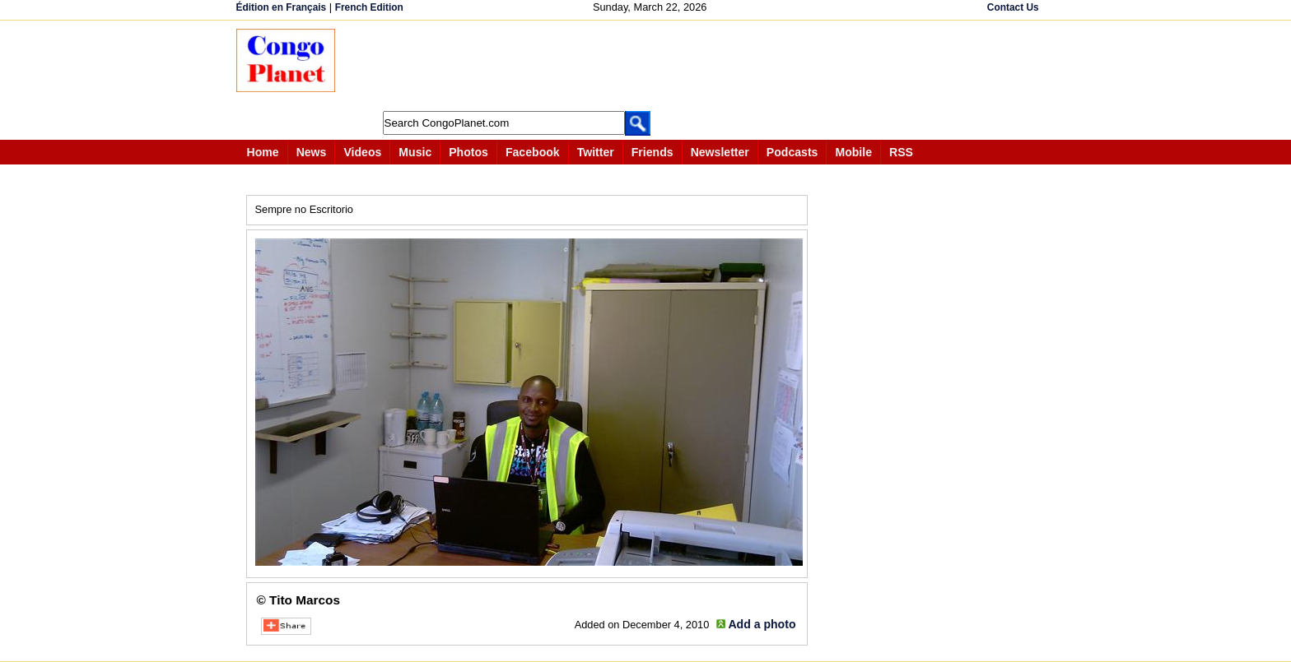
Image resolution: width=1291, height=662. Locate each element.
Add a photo (761, 624)
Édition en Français (281, 7)
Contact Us (1013, 7)
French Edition (369, 7)
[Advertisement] (651, 66)
